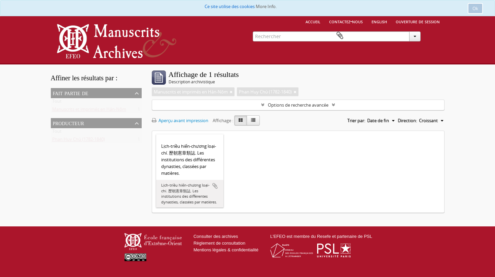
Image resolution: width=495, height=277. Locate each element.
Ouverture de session (418, 21)
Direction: (407, 120)
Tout (57, 103)
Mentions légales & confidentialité (225, 249)
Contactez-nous (346, 21)
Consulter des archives (215, 236)
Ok (475, 8)
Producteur (68, 123)
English (379, 21)
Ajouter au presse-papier (215, 186)
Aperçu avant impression (180, 120)
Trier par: (356, 120)
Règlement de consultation (219, 243)
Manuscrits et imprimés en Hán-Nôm (89, 111)
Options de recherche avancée (298, 105)
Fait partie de (71, 92)
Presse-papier (434, 35)
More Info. (266, 6)
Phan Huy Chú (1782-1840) (78, 141)
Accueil (313, 21)
